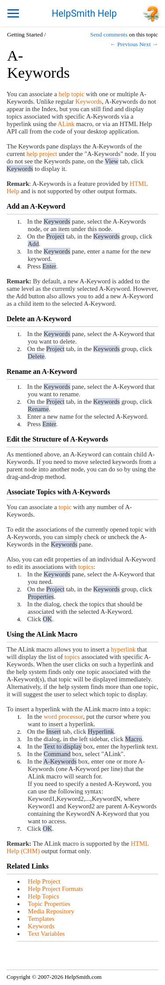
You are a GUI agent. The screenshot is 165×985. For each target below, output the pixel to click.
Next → (148, 44)
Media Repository (51, 911)
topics (85, 566)
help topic (71, 94)
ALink (66, 123)
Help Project (44, 881)
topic (65, 507)
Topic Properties (49, 903)
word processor (63, 716)
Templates (41, 918)
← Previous (124, 44)
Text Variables (46, 933)
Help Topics (43, 896)
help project (41, 153)
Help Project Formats (55, 888)
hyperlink (123, 649)
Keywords (88, 101)
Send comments (109, 34)
